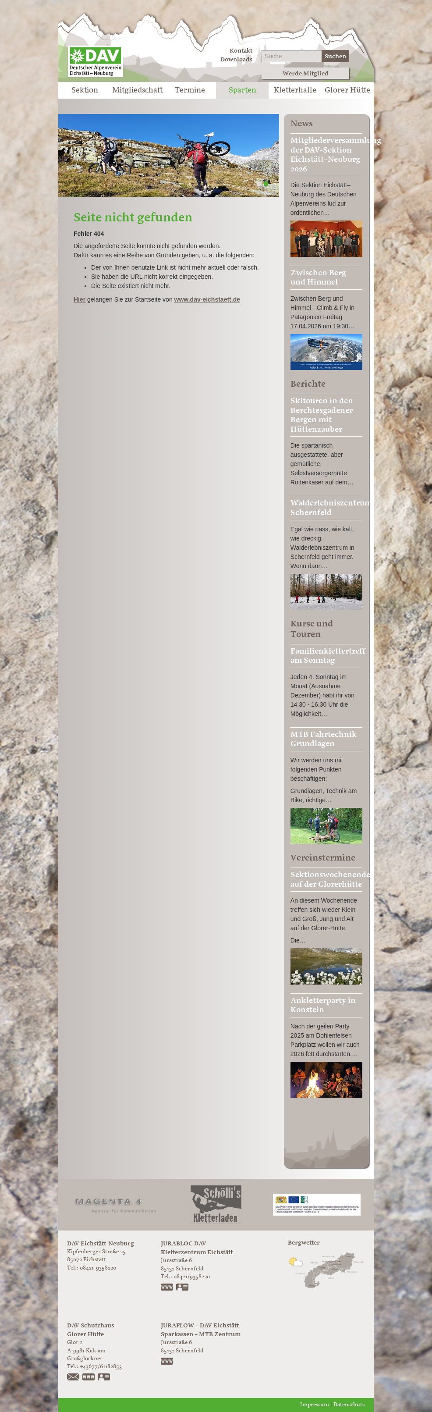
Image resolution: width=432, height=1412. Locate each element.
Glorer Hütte (347, 90)
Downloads (236, 59)
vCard (182, 1288)
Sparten (242, 90)
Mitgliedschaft (137, 90)
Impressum (314, 1405)
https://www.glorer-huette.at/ (89, 1377)
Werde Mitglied (306, 73)
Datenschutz (349, 1405)
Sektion (84, 90)
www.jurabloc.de (167, 1288)
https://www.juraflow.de (167, 1362)
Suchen (335, 56)
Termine (190, 90)
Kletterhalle (295, 90)
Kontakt (241, 50)
